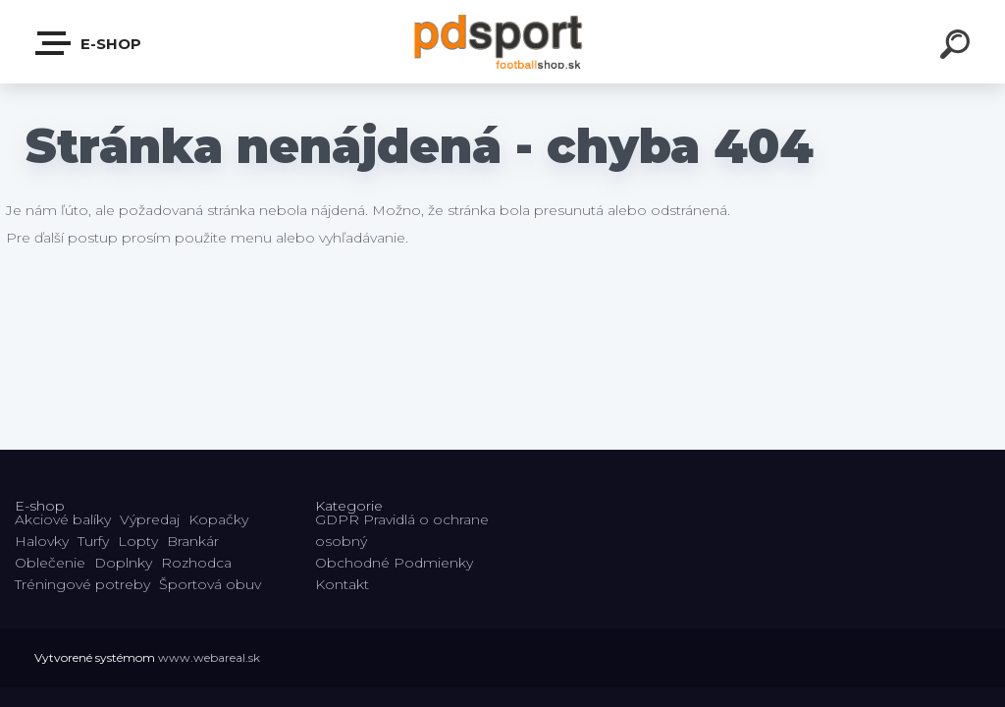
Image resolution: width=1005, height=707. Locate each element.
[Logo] (503, 42)
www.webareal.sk (209, 657)
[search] (958, 47)
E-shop (89, 43)
